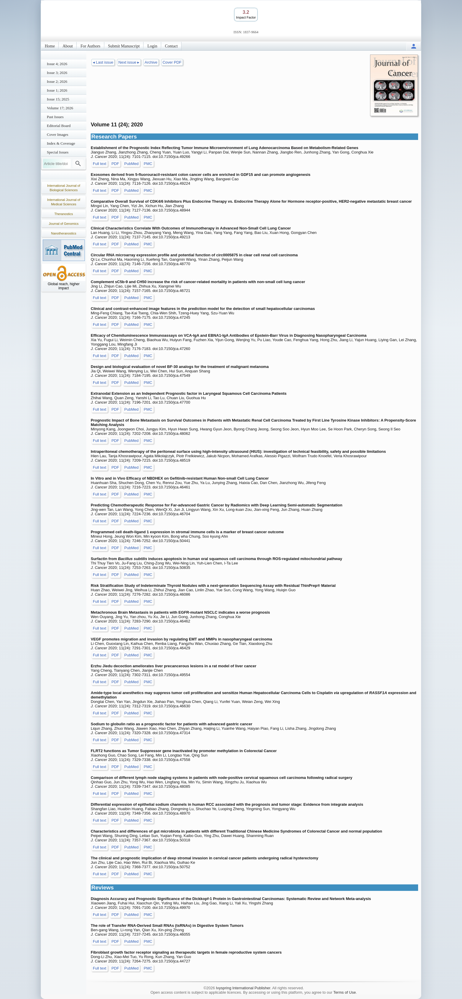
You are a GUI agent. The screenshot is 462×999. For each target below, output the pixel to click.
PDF (115, 163)
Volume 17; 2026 (60, 108)
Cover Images (57, 134)
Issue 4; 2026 (57, 64)
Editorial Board (59, 125)
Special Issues (57, 152)
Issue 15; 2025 (58, 99)
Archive (151, 62)
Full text (99, 163)
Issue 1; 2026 (57, 90)
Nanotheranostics (63, 233)
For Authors (90, 46)
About (67, 46)
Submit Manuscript (124, 46)
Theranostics (64, 214)
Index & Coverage (61, 143)
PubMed (131, 163)
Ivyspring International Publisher (243, 988)
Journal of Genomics (64, 223)
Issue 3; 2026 (57, 72)
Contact (171, 46)
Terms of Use (344, 992)
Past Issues (55, 117)
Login (152, 46)
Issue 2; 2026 (57, 81)
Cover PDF (172, 62)
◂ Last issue (103, 62)
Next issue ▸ (128, 62)
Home (50, 46)
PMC (148, 163)
